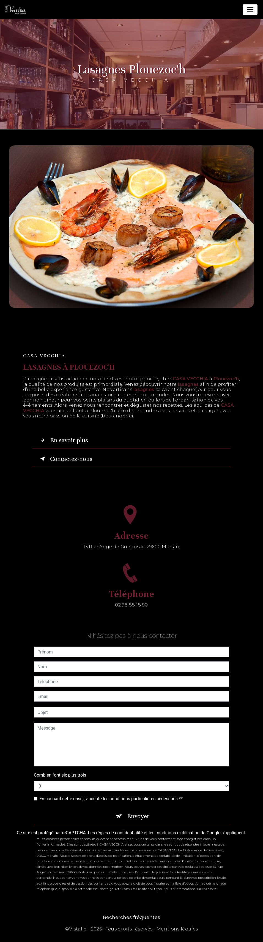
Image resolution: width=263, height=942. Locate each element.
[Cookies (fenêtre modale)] (1, 938)
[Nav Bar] (250, 9)
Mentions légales (177, 929)
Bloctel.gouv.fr (109, 889)
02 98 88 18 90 (131, 611)
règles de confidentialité (119, 832)
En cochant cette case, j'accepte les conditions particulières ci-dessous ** (111, 798)
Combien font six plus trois (60, 775)
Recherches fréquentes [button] (131, 917)
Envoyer (138, 816)
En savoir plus (63, 440)
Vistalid (78, 929)
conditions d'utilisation (177, 832)
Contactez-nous (65, 459)
